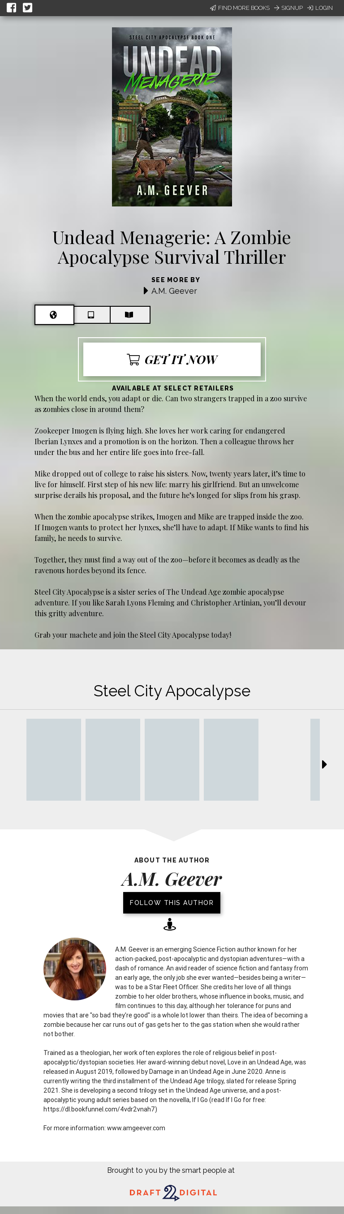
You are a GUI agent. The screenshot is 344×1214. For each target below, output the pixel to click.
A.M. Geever (174, 291)
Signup (288, 7)
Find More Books (240, 7)
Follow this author (172, 902)
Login (320, 7)
